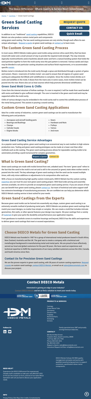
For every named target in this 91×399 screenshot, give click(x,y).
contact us (58, 43)
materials (8, 215)
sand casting (31, 34)
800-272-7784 (58, 339)
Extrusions (50, 311)
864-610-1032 (57, 341)
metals (11, 67)
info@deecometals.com (75, 347)
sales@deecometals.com (74, 265)
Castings (12, 16)
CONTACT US (74, 28)
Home (4, 16)
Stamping (50, 319)
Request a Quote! (40, 157)
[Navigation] (88, 3)
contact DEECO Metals (42, 265)
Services (50, 321)
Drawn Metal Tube (53, 308)
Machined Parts (52, 317)
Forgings (50, 315)
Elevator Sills (51, 313)
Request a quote (25, 43)
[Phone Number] (35, 3)
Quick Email (74, 33)
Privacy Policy (8, 398)
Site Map (17, 398)
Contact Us (54, 157)
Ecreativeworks (34, 398)
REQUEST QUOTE (74, 22)
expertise (5, 182)
